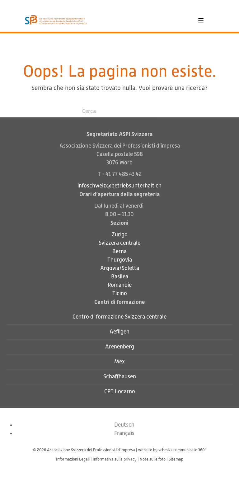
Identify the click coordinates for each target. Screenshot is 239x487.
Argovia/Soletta (119, 268)
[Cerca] (119, 111)
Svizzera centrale (119, 243)
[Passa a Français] (124, 433)
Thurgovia (119, 260)
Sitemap (176, 459)
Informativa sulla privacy (115, 459)
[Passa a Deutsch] (124, 425)
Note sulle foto (153, 459)
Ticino (119, 293)
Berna (119, 251)
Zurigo (120, 234)
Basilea (119, 276)
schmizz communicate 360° (182, 449)
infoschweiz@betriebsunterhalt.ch (119, 185)
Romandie (120, 285)
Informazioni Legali (73, 459)
